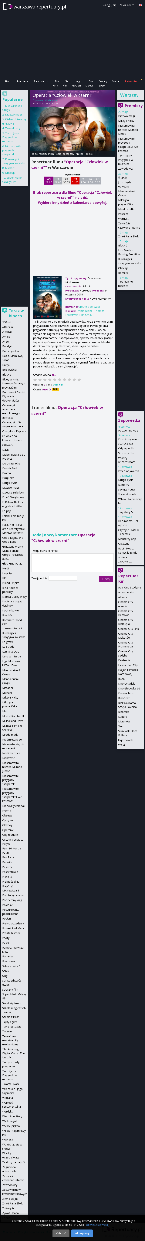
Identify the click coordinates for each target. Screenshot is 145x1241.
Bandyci (7, 346)
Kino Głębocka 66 (129, 688)
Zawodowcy (125, 168)
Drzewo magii (126, 116)
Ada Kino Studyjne (129, 587)
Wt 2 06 (90, 180)
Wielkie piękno (11, 1126)
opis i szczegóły (65, 153)
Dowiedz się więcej (97, 1224)
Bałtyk (6, 365)
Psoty (5, 938)
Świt (120, 726)
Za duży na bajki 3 (13, 1162)
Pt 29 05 (58, 180)
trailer (79, 153)
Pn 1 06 (83, 180)
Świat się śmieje (12, 1003)
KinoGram (124, 698)
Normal (7, 810)
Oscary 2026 (103, 83)
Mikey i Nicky (126, 120)
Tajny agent (9, 1022)
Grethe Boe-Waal (52, 103)
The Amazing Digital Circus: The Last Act (13, 1053)
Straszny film (126, 453)
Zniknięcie (8, 1208)
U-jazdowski (125, 740)
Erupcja (122, 177)
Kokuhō (7, 615)
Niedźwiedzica (11, 753)
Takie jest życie (11, 1026)
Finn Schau (86, 315)
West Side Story (12, 1116)
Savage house (127, 489)
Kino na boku (126, 693)
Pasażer (123, 214)
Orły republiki (126, 448)
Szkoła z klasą (10, 1017)
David (5, 449)
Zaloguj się (109, 5)
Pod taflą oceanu (13, 895)
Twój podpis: (40, 578)
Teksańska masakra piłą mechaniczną (10, 1040)
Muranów (124, 721)
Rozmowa (8, 961)
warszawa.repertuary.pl (39, 6)
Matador (7, 688)
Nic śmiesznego (12, 739)
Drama (6, 473)
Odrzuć (61, 1233)
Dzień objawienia (129, 471)
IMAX (121, 679)
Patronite (131, 81)
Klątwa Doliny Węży (14, 596)
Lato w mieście (11, 656)
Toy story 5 (125, 512)
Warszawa (129, 95)
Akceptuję (82, 1233)
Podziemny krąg (128, 430)
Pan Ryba (8, 857)
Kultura (122, 716)
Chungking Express (14, 431)
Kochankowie (10, 610)
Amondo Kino (126, 592)
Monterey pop (127, 539)
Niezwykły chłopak (13, 806)
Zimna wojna (10, 1198)
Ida (4, 578)
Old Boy (7, 825)
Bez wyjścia (9, 369)
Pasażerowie (10, 872)
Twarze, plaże (11, 1084)
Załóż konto (126, 5)
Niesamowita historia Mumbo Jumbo (128, 129)
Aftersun (7, 327)
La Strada (8, 646)
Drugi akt (8, 478)
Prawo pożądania (13, 923)
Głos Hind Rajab (12, 563)
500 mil (6, 322)
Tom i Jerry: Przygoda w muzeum (125, 159)
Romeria (123, 273)
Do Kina (56, 83)
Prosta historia (11, 933)
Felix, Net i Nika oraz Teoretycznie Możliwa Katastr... (13, 529)
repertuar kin (46, 153)
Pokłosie (7, 905)
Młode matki (126, 209)
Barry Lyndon (10, 351)
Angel (5, 341)
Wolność (7, 1140)
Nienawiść (8, 758)
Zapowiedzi (41, 81)
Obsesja (123, 268)
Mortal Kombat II (13, 716)
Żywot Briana (10, 1213)
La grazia (8, 642)
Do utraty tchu (11, 463)
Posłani (6, 918)
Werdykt (123, 218)
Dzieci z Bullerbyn (13, 492)
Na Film (65, 83)
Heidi (5, 568)
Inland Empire (10, 583)
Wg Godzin (76, 83)
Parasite (7, 862)
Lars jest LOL (10, 651)
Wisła (121, 745)
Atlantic (123, 597)
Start (8, 81)
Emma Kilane (84, 311)
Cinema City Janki (128, 628)
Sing (5, 976)
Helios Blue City (128, 665)
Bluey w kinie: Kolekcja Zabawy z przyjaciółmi (13, 383)
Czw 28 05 (49, 180)
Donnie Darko (10, 468)
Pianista (7, 876)
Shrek (5, 971)
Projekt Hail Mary (13, 928)
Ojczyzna (123, 543)
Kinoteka (123, 712)
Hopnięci (7, 573)
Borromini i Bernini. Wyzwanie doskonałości (14, 396)
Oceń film (58, 384)
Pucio (5, 942)
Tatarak (7, 1031)
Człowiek (7, 445)
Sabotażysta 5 (11, 966)
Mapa (115, 81)
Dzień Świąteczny (13, 497)
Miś (4, 711)
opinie (89, 153)
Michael (10, 168)
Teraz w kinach (16, 313)
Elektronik (124, 660)
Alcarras (7, 332)
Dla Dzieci (89, 83)
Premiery (22, 81)
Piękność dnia (10, 881)
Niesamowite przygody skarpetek (12, 150)
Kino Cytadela (126, 683)
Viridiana (7, 1097)
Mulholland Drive (12, 721)
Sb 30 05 (66, 180)
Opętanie (8, 830)
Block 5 (122, 245)
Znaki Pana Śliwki (128, 236)
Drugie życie (125, 480)
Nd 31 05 (75, 180)
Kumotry (123, 485)
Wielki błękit (9, 1121)
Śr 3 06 (97, 180)
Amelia (6, 336)
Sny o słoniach (127, 494)
